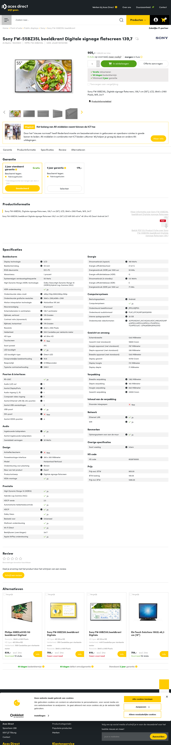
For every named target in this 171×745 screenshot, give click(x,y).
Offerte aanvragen (153, 63)
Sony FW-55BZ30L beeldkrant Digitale (105, 633)
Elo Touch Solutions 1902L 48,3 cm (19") (147, 633)
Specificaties (47, 149)
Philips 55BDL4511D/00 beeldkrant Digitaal (17, 633)
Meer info (158, 138)
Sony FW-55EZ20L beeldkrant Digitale (63, 633)
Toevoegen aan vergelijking (103, 84)
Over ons (126, 7)
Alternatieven (78, 149)
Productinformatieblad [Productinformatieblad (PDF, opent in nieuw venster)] (100, 102)
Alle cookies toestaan (142, 723)
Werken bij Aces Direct (103, 7)
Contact (163, 7)
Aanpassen (142, 731)
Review (62, 149)
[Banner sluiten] (167, 721)
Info (37, 654)
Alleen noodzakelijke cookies (142, 738)
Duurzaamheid (143, 7)
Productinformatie (26, 149)
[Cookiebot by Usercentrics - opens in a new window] (16, 740)
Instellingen (39, 740)
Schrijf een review (13, 575)
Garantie (7, 149)
